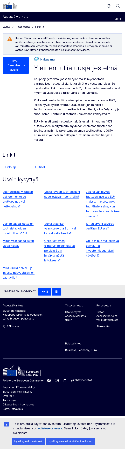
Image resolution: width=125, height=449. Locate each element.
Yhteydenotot (83, 380)
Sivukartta (103, 326)
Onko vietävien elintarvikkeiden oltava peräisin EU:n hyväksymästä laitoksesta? (59, 250)
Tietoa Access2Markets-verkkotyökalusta (107, 316)
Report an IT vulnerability (19, 387)
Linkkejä (10, 167)
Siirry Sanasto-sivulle (13, 65)
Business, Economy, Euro (81, 350)
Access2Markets (13, 305)
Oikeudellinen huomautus (18, 404)
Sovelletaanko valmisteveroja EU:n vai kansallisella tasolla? (60, 228)
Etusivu (6, 26)
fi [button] (109, 6)
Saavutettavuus (13, 409)
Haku (118, 6)
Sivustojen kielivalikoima (17, 391)
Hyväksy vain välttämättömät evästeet (70, 441)
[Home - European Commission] (26, 371)
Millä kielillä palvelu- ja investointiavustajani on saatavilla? (19, 272)
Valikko (118, 17)
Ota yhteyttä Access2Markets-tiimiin (76, 316)
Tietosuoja (9, 400)
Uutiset (40, 167)
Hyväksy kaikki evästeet (28, 441)
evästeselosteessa (50, 428)
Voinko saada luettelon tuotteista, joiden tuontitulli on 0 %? (18, 228)
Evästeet (8, 396)
